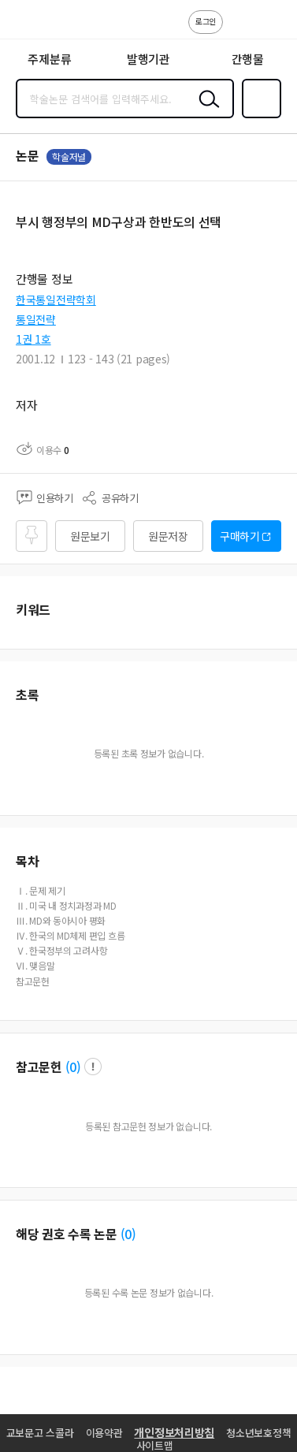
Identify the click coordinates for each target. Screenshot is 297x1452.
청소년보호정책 (258, 1432)
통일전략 (36, 319)
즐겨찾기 (258, 116)
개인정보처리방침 (174, 1432)
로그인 (205, 21)
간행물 (248, 58)
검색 (205, 111)
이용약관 (104, 1432)
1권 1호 (33, 339)
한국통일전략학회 (56, 299)
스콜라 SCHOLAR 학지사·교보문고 (48, 24)
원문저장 (168, 536)
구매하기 (240, 536)
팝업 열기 (93, 1066)
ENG (272, 30)
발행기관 (148, 58)
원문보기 (90, 536)
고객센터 (239, 30)
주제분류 (49, 58)
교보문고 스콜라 (40, 1432)
